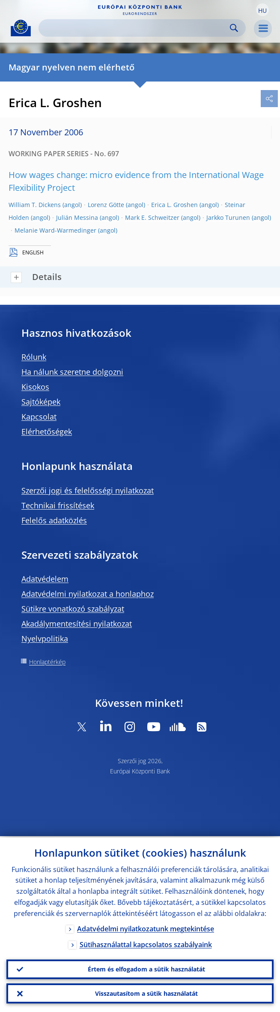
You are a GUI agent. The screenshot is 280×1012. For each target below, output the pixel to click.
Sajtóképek (40, 402)
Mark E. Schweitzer (152, 217)
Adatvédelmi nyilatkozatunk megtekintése (145, 927)
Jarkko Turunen (228, 217)
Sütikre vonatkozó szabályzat (72, 609)
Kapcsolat (39, 416)
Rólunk (33, 357)
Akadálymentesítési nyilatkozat (76, 623)
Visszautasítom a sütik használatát (146, 993)
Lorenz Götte (106, 205)
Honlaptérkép (47, 662)
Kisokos (35, 387)
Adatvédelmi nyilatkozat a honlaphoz (87, 594)
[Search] (135, 27)
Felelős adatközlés (54, 520)
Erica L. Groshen (174, 205)
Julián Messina (77, 217)
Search (234, 27)
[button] (262, 9)
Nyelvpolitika (44, 638)
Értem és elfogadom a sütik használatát (146, 968)
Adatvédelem (45, 579)
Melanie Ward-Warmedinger (55, 230)
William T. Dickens (35, 205)
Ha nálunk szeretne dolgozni (72, 372)
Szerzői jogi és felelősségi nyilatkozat (87, 490)
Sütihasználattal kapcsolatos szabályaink (146, 943)
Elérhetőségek (46, 431)
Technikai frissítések (57, 505)
